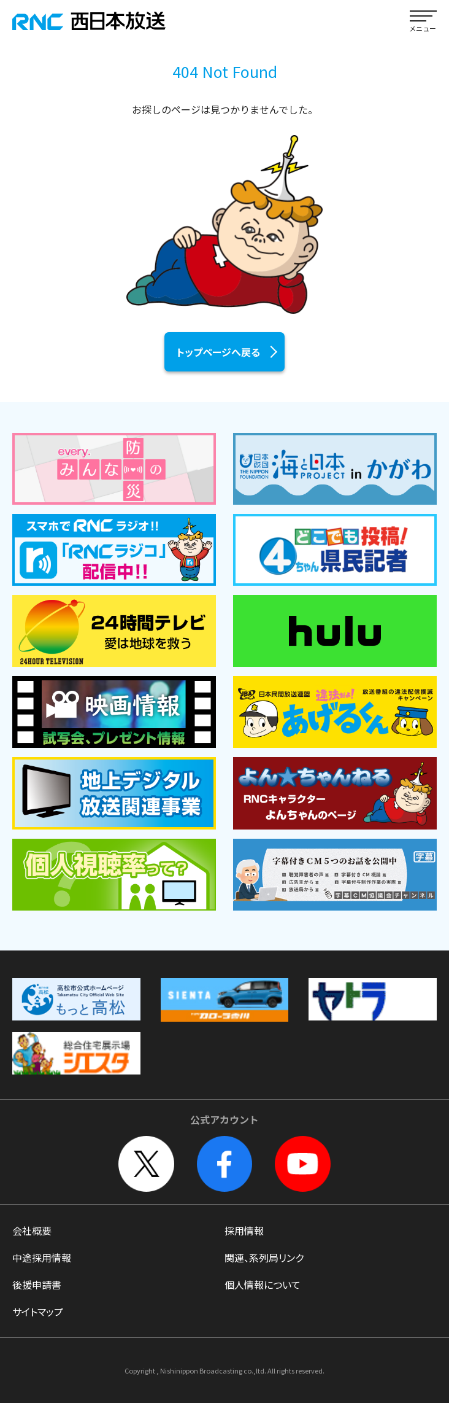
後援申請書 (36, 1284)
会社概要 (32, 1230)
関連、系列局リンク (264, 1257)
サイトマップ (37, 1311)
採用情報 (244, 1230)
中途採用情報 (41, 1257)
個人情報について (262, 1284)
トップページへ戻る (218, 351)
